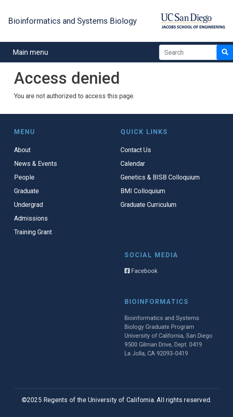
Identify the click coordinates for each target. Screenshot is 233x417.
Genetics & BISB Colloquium (160, 177)
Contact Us (136, 150)
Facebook (141, 271)
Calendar (133, 163)
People (24, 177)
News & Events (35, 163)
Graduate (26, 191)
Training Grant (33, 232)
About (22, 150)
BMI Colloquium (143, 191)
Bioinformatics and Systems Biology (72, 21)
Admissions (31, 218)
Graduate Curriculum (148, 204)
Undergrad (28, 204)
